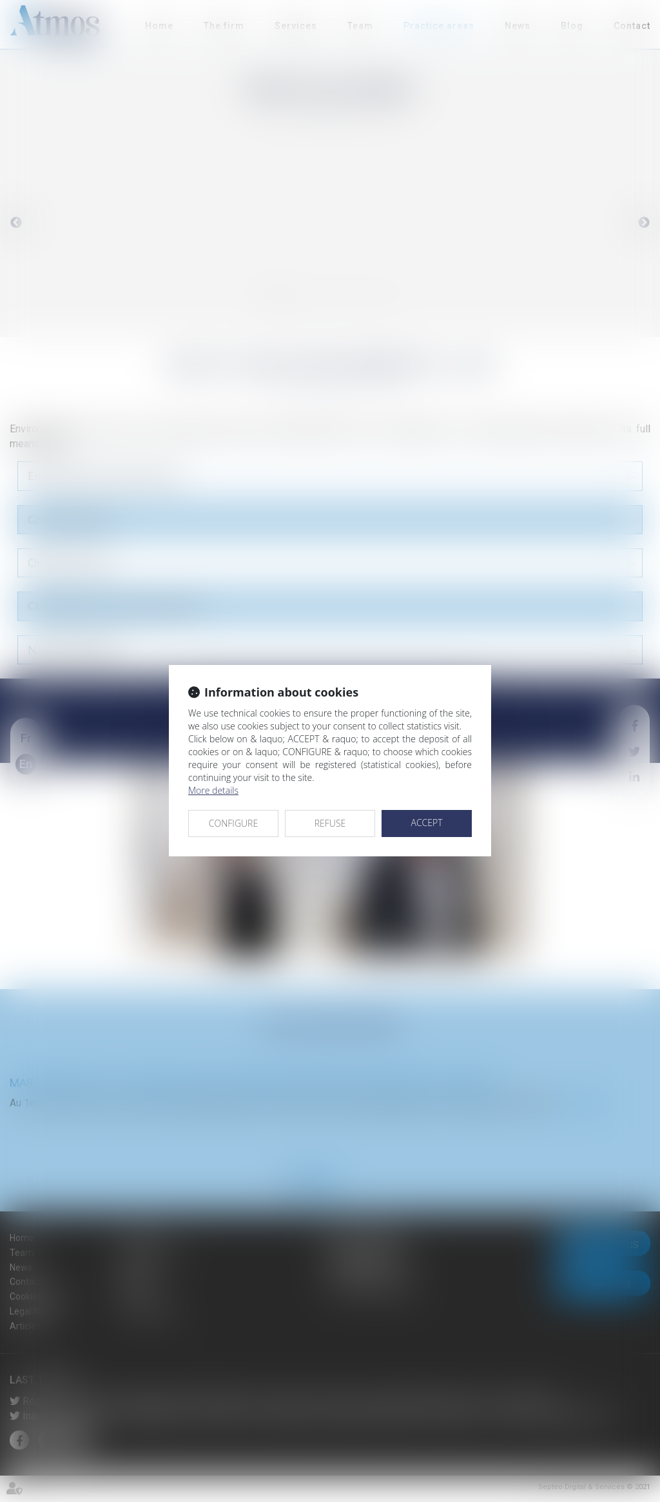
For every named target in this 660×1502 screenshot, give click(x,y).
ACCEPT (426, 822)
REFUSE (330, 823)
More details (213, 790)
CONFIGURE (233, 823)
